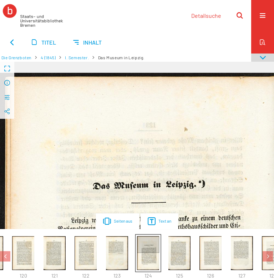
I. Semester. (77, 57)
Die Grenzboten (16, 57)
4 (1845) (48, 57)
